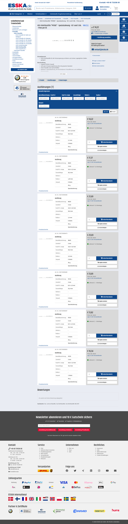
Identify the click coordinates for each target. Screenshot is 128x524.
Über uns (71, 448)
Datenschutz (100, 453)
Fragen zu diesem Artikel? (98, 60)
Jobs (70, 451)
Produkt (41, 80)
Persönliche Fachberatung (74, 2)
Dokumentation (96, 55)
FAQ (42, 448)
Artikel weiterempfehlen (98, 66)
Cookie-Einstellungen (102, 455)
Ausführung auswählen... (104, 37)
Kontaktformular (13, 471)
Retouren (43, 458)
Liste (106, 111)
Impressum (100, 448)
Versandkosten (45, 455)
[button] (124, 26)
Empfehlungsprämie (46, 451)
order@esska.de (13, 469)
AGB (98, 450)
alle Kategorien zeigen (22, 70)
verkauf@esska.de (99, 49)
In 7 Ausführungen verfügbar (99, 33)
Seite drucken (96, 63)
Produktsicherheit (43, 152)
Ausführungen (51, 80)
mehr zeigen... (63, 74)
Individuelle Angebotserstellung (60, 14)
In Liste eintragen (102, 150)
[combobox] (44, 98)
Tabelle (113, 111)
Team (70, 450)
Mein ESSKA (44, 453)
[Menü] (30, 75)
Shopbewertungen (46, 457)
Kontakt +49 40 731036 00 (109, 2)
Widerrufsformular (101, 451)
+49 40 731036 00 (15, 448)
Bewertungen (62, 80)
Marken (30, 14)
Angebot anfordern (102, 147)
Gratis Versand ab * (42, 2)
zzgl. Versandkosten (98, 31)
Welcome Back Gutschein (47, 450)
